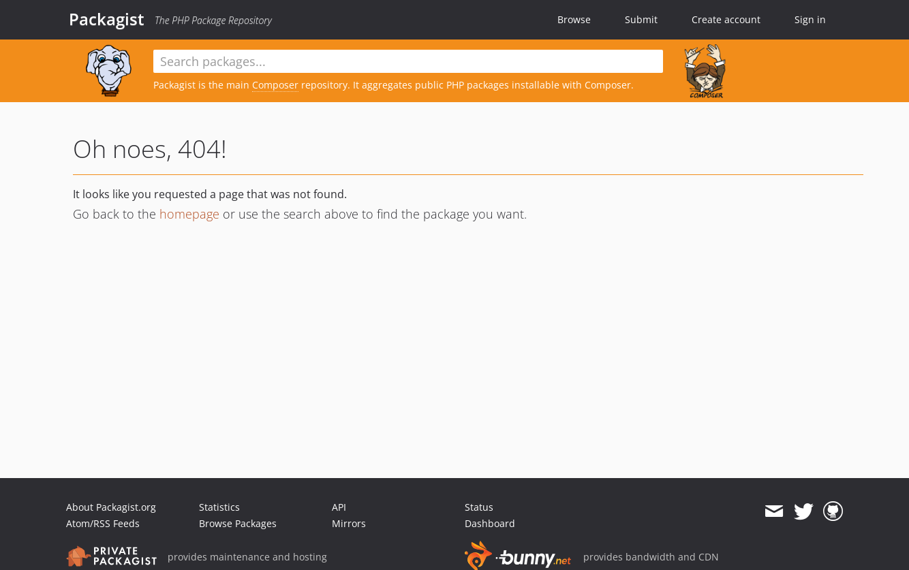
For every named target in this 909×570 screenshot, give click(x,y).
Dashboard (490, 523)
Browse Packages (238, 523)
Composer (275, 84)
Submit (641, 19)
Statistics (219, 507)
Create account (726, 19)
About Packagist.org (111, 507)
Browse (574, 19)
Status (479, 507)
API (339, 507)
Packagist (106, 19)
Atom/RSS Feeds (103, 523)
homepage (189, 214)
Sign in (810, 19)
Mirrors (349, 523)
